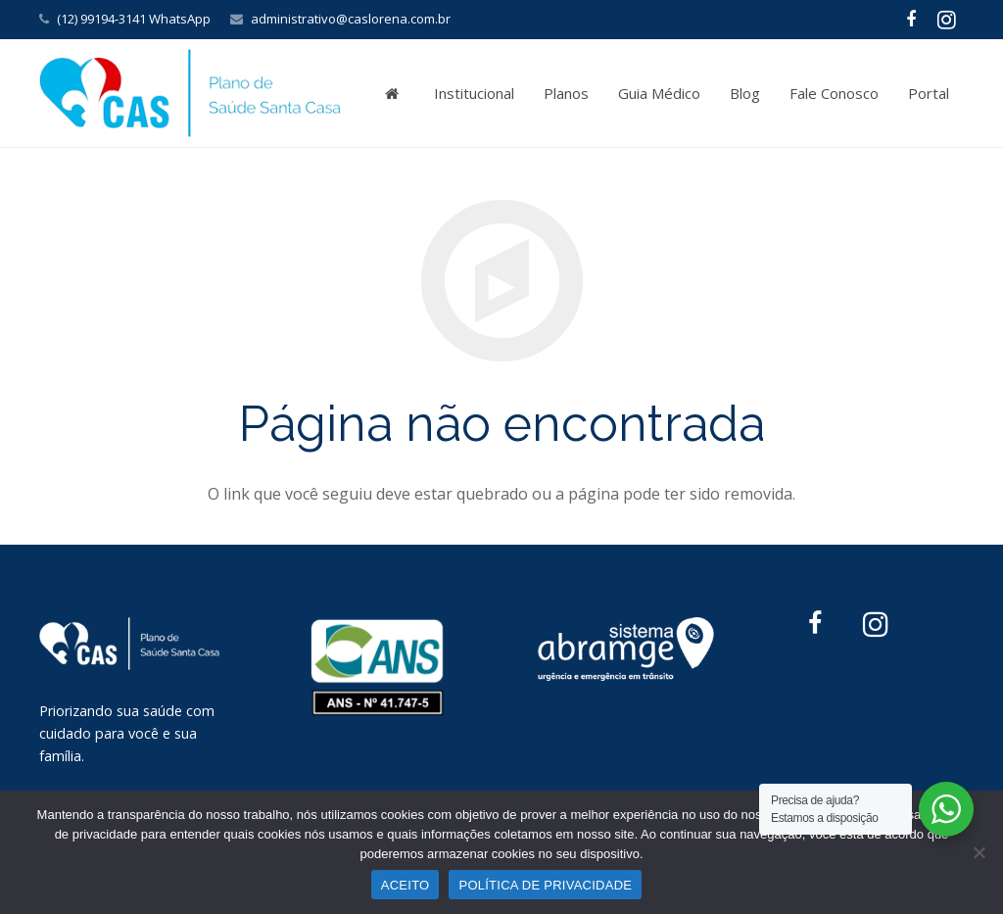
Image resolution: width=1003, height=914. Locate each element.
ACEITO (405, 885)
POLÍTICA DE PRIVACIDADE (545, 885)
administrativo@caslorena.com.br (351, 18)
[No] (978, 852)
